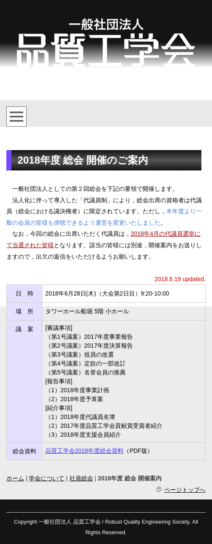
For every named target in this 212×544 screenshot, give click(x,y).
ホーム (15, 478)
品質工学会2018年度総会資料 (84, 450)
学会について (46, 478)
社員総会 (81, 478)
